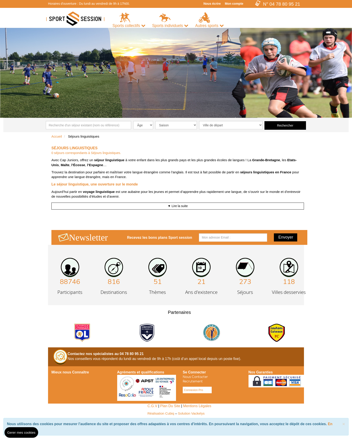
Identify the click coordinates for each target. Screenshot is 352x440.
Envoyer (285, 237)
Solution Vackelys (191, 413)
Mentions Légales (197, 406)
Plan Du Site (170, 406)
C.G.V (152, 406)
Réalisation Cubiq (160, 413)
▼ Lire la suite (178, 206)
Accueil (56, 136)
